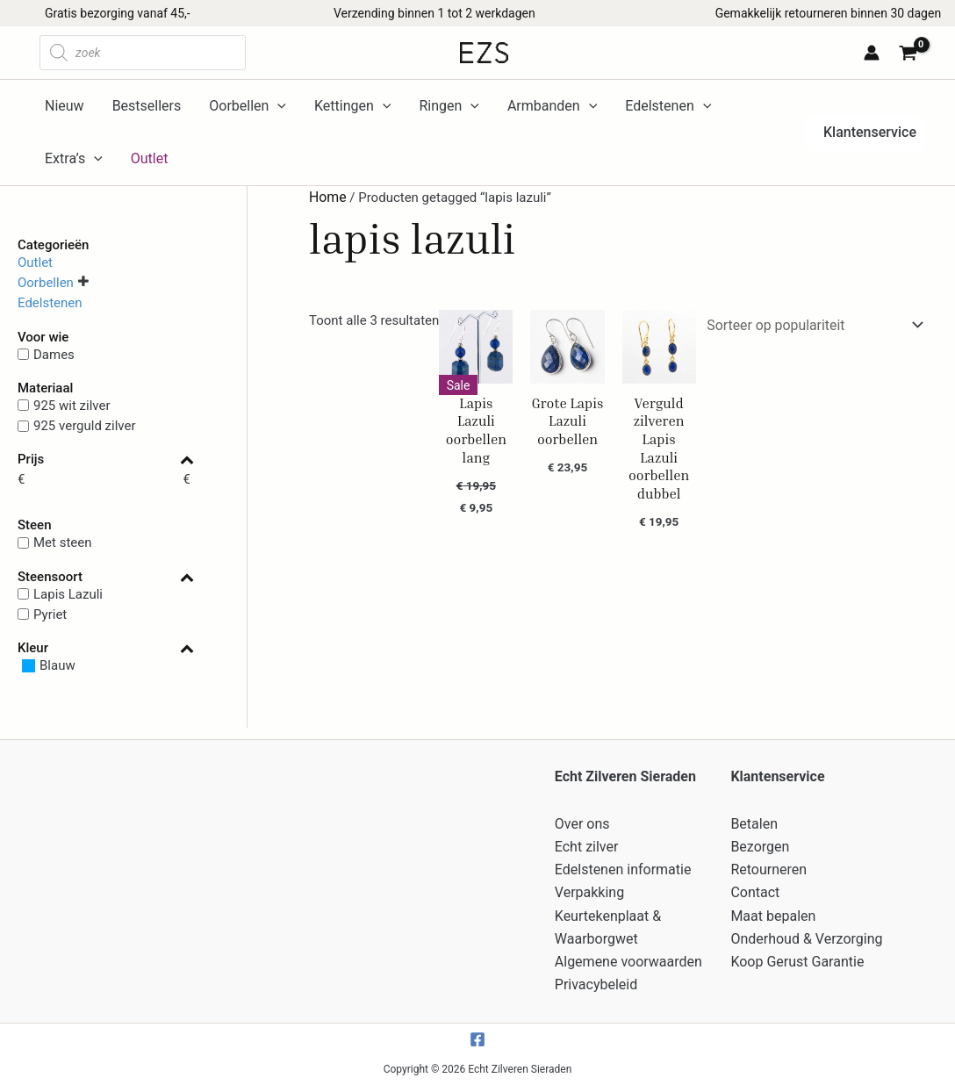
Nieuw (64, 105)
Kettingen (352, 106)
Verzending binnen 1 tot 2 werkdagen (434, 13)
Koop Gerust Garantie (797, 963)
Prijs (106, 459)
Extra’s (74, 159)
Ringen (448, 106)
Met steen (62, 542)
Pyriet (50, 614)
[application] (277, 106)
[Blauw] (46, 666)
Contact (754, 897)
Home (326, 197)
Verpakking (589, 897)
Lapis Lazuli (68, 593)
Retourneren (768, 876)
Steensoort (106, 577)
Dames (54, 354)
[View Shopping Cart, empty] (910, 55)
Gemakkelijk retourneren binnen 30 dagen (828, 13)
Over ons (582, 832)
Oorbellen (247, 106)
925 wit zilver (72, 405)
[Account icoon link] (872, 53)
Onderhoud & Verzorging (806, 941)
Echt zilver (587, 854)
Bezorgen (759, 854)
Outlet (35, 261)
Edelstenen (668, 106)
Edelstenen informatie (623, 876)
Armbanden (552, 106)
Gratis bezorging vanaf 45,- (117, 13)
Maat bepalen (772, 919)
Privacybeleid (596, 984)
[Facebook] (477, 1039)
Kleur (106, 648)
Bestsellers (147, 105)
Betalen (754, 832)
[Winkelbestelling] (817, 323)
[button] (865, 132)
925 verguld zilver (84, 426)
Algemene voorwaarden (628, 963)
